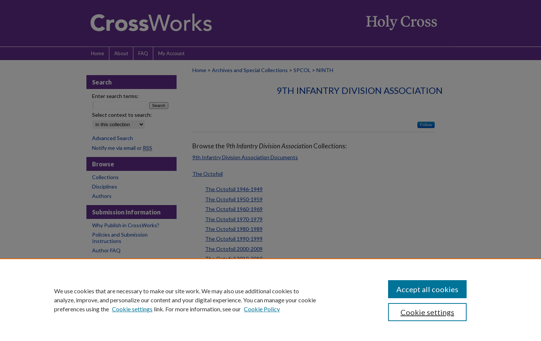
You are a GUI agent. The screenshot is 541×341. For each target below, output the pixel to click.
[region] (270, 299)
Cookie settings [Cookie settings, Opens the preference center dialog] (427, 312)
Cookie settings (132, 308)
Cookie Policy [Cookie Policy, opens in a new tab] (262, 308)
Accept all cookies (427, 289)
